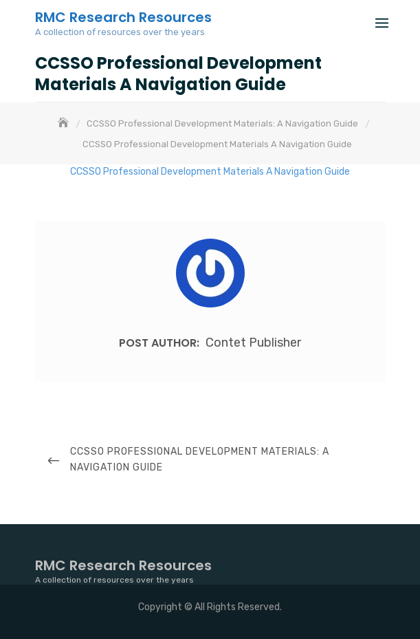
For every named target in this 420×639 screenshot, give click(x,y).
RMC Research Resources (123, 17)
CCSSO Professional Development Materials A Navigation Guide (210, 171)
